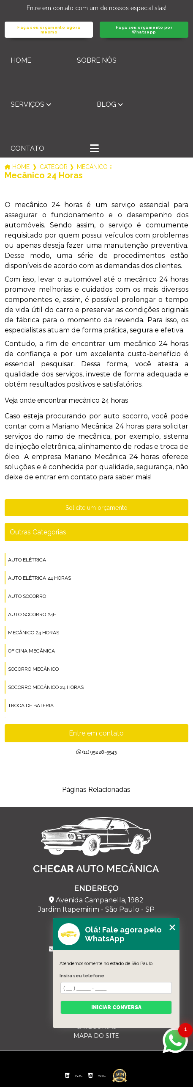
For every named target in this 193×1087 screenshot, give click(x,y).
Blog (106, 104)
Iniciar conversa (116, 1007)
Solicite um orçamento (96, 507)
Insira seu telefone (82, 975)
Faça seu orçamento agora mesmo (48, 29)
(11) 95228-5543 (96, 752)
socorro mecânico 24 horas (46, 687)
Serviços (27, 104)
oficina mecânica (31, 651)
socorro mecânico (33, 669)
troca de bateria (31, 705)
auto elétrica (27, 560)
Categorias (53, 166)
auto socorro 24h (32, 614)
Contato (27, 148)
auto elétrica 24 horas (39, 578)
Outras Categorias (38, 532)
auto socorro (27, 596)
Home (21, 60)
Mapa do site (96, 1036)
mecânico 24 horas (33, 633)
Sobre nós (97, 60)
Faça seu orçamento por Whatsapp (144, 29)
